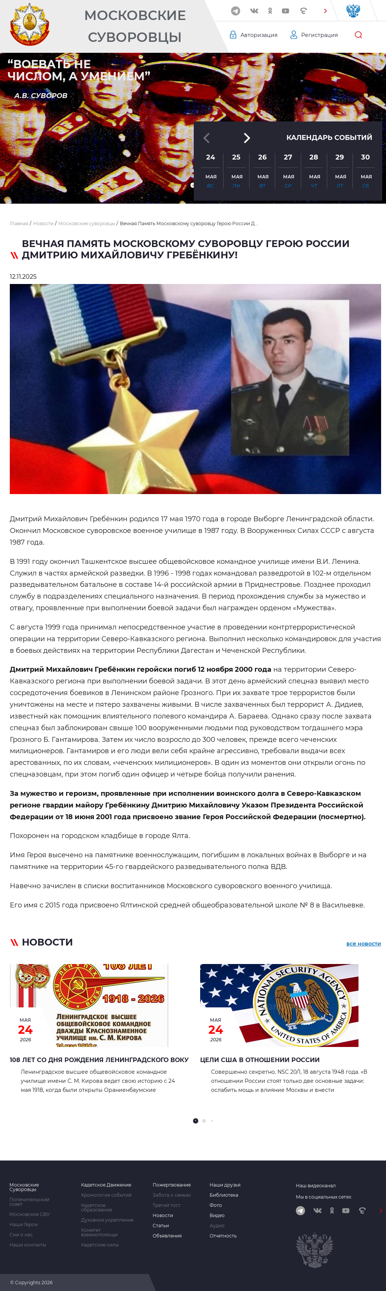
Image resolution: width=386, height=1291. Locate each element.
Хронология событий (106, 1195)
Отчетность (223, 1236)
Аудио (217, 1225)
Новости (163, 1215)
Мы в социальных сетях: (324, 1197)
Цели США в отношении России (260, 1060)
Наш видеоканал (316, 1185)
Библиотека (224, 1195)
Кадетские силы (100, 1245)
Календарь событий (329, 138)
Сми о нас (21, 1235)
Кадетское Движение (106, 1185)
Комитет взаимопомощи (99, 1232)
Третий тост (167, 1205)
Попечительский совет (29, 1202)
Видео (217, 1215)
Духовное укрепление (107, 1220)
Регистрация (319, 35)
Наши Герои (23, 1224)
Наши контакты (27, 1245)
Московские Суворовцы (135, 26)
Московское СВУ (29, 1214)
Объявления (167, 1236)
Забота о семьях (172, 1195)
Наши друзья (225, 1185)
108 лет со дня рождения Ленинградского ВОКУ (99, 1060)
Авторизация (258, 35)
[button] (325, 11)
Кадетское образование (96, 1207)
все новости (363, 943)
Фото (216, 1205)
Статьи (161, 1225)
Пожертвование (172, 1185)
